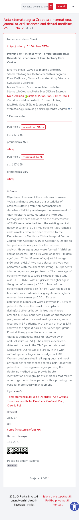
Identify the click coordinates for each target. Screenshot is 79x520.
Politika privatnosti (57, 500)
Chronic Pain (14, 405)
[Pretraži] (50, 6)
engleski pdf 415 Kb (33, 127)
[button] (72, 6)
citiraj (10, 149)
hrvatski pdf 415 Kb (33, 156)
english (62, 6)
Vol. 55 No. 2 (13, 28)
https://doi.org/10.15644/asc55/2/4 (28, 46)
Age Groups (60, 397)
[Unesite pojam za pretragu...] (35, 6)
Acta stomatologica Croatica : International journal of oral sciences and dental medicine (37, 21)
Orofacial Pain (54, 401)
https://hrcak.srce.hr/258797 (24, 430)
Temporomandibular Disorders (26, 401)
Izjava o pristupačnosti (57, 496)
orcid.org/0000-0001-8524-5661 (48, 96)
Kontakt (57, 505)
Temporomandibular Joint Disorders (29, 397)
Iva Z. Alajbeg (16, 96)
